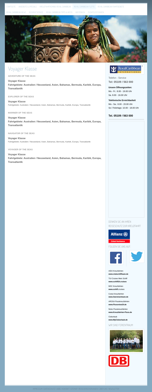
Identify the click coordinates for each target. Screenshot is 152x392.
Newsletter (114, 389)
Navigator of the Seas (21, 133)
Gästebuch (80, 12)
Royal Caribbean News (16, 12)
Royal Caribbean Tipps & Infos (59, 12)
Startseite (11, 6)
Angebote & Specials (28, 6)
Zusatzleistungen (96, 12)
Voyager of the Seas (20, 149)
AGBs (59, 389)
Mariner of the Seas (20, 113)
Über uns (103, 389)
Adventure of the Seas (21, 76)
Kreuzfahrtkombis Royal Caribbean (55, 6)
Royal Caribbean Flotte (84, 6)
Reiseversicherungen (88, 389)
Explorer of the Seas (21, 96)
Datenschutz (49, 389)
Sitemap (74, 389)
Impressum (37, 389)
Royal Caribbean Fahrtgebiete (111, 6)
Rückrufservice (36, 12)
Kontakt (65, 389)
